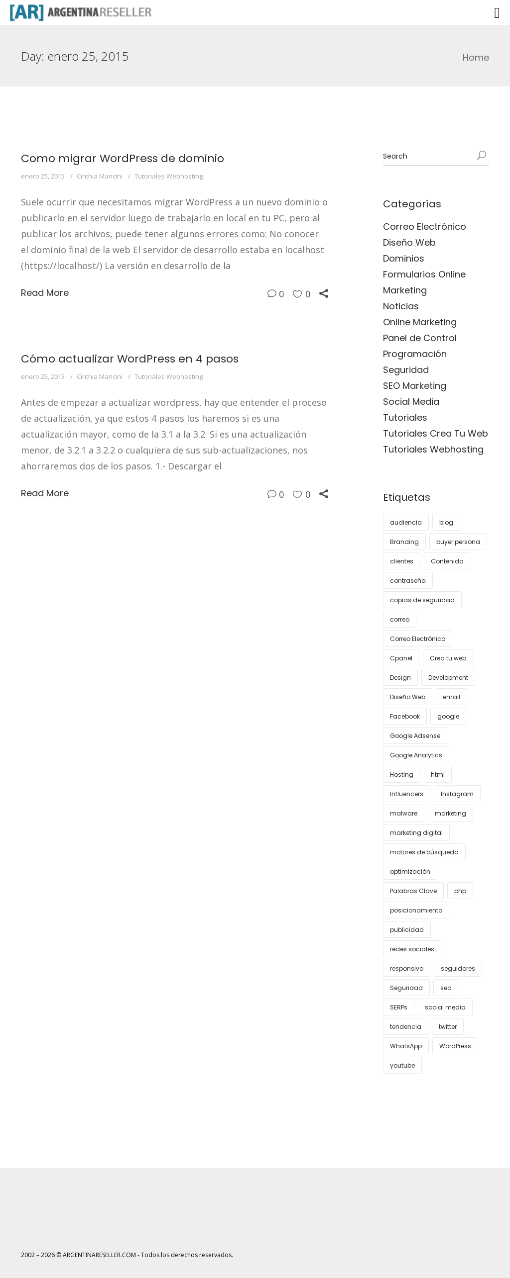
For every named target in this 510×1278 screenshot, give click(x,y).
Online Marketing (420, 322)
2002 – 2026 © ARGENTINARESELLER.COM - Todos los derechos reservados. (127, 1255)
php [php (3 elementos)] (460, 891)
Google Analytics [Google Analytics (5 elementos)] (416, 755)
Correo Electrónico (424, 226)
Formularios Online (424, 274)
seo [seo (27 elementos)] (445, 988)
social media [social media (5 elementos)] (445, 1007)
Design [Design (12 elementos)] (400, 677)
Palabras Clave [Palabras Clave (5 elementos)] (413, 891)
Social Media (411, 401)
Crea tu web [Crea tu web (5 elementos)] (448, 658)
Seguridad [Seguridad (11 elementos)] (406, 988)
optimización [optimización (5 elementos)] (410, 871)
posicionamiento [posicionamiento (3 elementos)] (416, 910)
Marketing (405, 290)
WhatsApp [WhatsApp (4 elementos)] (406, 1046)
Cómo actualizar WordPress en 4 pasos (130, 358)
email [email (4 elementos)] (451, 697)
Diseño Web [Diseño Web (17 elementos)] (407, 697)
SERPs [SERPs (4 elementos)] (398, 1007)
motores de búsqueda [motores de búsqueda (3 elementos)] (424, 852)
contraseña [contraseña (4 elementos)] (408, 580)
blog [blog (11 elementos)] (446, 522)
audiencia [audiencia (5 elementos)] (406, 522)
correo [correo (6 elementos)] (399, 619)
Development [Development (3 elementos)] (448, 677)
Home (476, 57)
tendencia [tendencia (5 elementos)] (405, 1026)
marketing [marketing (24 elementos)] (450, 813)
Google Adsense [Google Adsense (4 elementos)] (415, 735)
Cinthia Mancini (100, 176)
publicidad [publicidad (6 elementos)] (407, 929)
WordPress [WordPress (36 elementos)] (455, 1046)
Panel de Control (420, 338)
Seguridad (406, 370)
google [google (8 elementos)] (448, 716)
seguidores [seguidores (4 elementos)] (458, 968)
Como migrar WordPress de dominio (122, 158)
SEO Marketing (414, 385)
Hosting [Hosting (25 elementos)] (401, 774)
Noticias (401, 306)
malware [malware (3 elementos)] (403, 813)
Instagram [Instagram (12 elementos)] (457, 794)
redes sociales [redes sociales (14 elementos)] (412, 949)
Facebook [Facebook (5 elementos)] (405, 716)
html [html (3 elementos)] (438, 774)
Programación (415, 354)
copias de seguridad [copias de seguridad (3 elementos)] (422, 600)
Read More (45, 292)
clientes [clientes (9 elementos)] (401, 561)
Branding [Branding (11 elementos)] (404, 542)
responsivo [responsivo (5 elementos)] (406, 968)
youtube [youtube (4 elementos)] (402, 1065)
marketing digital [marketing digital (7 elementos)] (416, 832)
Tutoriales (405, 417)
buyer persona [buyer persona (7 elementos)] (458, 542)
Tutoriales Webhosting (168, 176)
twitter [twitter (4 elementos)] (448, 1026)
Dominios (403, 258)
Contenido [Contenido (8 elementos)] (447, 561)
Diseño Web (409, 242)
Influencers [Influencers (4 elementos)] (406, 794)
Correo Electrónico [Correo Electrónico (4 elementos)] (417, 639)
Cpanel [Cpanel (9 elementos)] (401, 658)
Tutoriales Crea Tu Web (435, 433)
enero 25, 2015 (43, 176)
